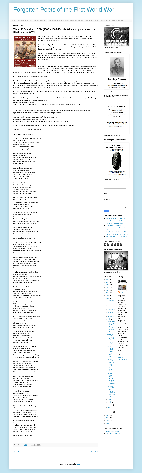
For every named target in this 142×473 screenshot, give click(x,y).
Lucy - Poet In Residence (113, 225)
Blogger (79, 464)
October (110, 309)
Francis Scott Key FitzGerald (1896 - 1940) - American (111, 378)
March (110, 405)
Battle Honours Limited (113, 433)
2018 (108, 298)
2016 (108, 418)
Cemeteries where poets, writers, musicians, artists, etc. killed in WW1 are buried (73, 20)
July (109, 319)
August (110, 316)
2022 (108, 287)
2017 (108, 415)
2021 (108, 290)
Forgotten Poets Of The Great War (116, 232)
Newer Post (17, 452)
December (111, 300)
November (111, 305)
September (111, 312)
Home (13, 20)
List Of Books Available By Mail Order (112, 20)
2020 (108, 293)
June (109, 399)
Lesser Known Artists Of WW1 (115, 221)
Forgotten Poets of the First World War (63, 9)
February (110, 407)
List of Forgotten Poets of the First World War (32, 20)
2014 (108, 423)
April (109, 402)
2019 (108, 295)
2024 (108, 282)
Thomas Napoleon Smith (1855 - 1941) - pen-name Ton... (110, 365)
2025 (108, 279)
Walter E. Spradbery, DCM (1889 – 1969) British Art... (111, 351)
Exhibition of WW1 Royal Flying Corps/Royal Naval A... (111, 391)
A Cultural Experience (112, 431)
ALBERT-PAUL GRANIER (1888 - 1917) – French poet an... (111, 339)
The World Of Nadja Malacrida (115, 223)
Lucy (121, 292)
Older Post (94, 452)
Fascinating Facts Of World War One (117, 236)
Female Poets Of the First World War (117, 234)
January (110, 412)
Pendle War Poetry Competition (115, 218)
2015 (108, 420)
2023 (108, 285)
